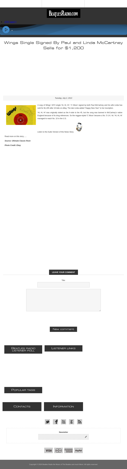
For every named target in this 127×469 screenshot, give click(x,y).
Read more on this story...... (16, 136)
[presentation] (63, 318)
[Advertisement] (63, 75)
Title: (63, 280)
